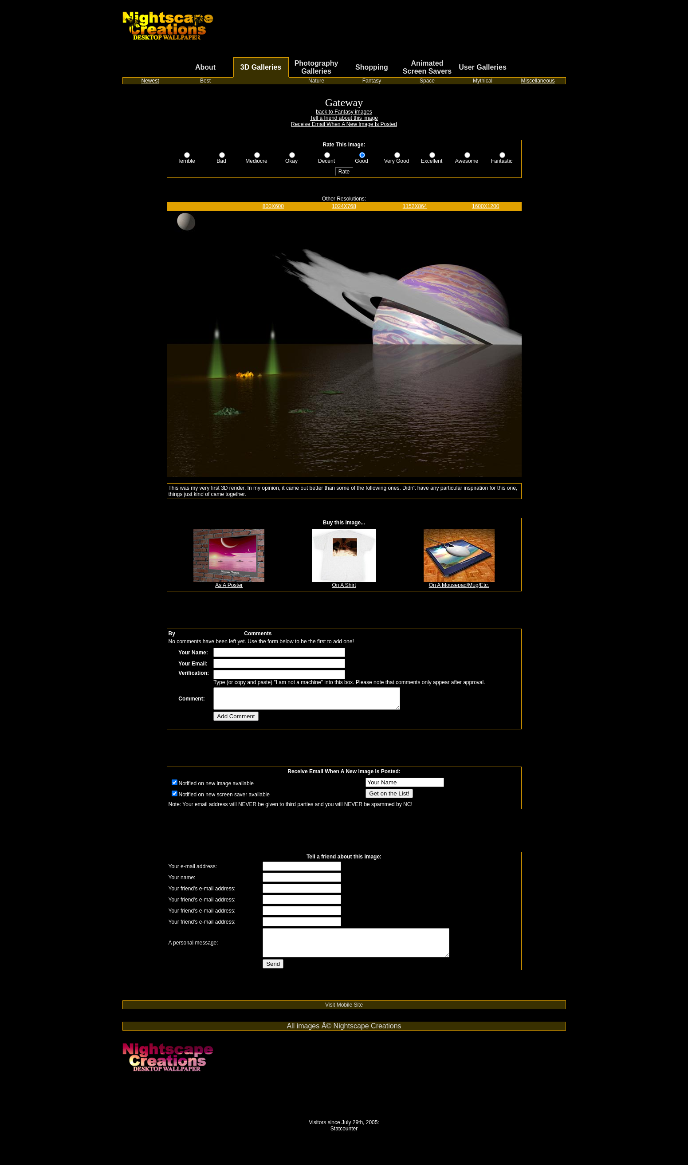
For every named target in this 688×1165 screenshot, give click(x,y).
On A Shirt (344, 582)
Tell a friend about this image (344, 118)
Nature (316, 81)
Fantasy (371, 81)
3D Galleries (261, 67)
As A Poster (228, 582)
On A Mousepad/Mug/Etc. (459, 582)
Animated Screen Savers (427, 67)
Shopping (371, 67)
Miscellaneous (537, 81)
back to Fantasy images (344, 112)
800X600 (273, 206)
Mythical (482, 81)
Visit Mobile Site (344, 1014)
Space (427, 81)
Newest (150, 81)
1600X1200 (485, 206)
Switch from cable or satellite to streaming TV (175, 1007)
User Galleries (483, 67)
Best (205, 81)
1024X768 (344, 206)
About (205, 67)
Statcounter (344, 1138)
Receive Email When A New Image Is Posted (344, 124)
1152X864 (415, 206)
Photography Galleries (316, 67)
